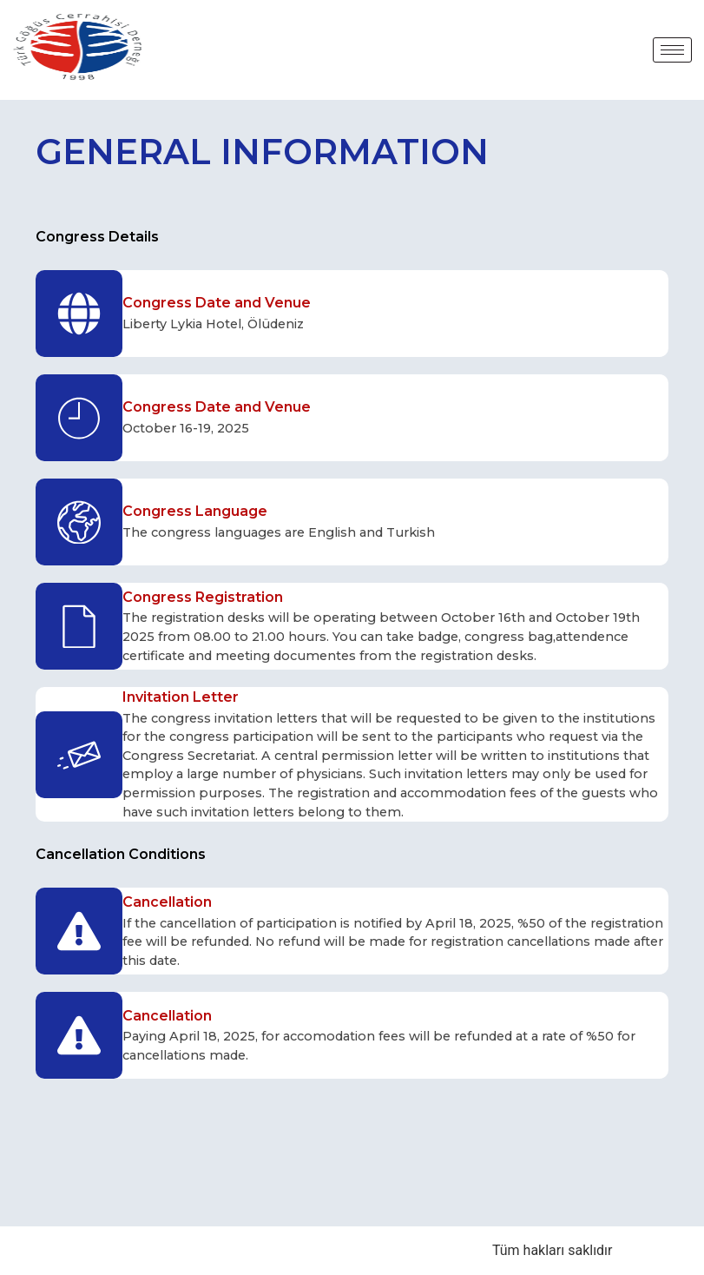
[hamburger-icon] (672, 50)
